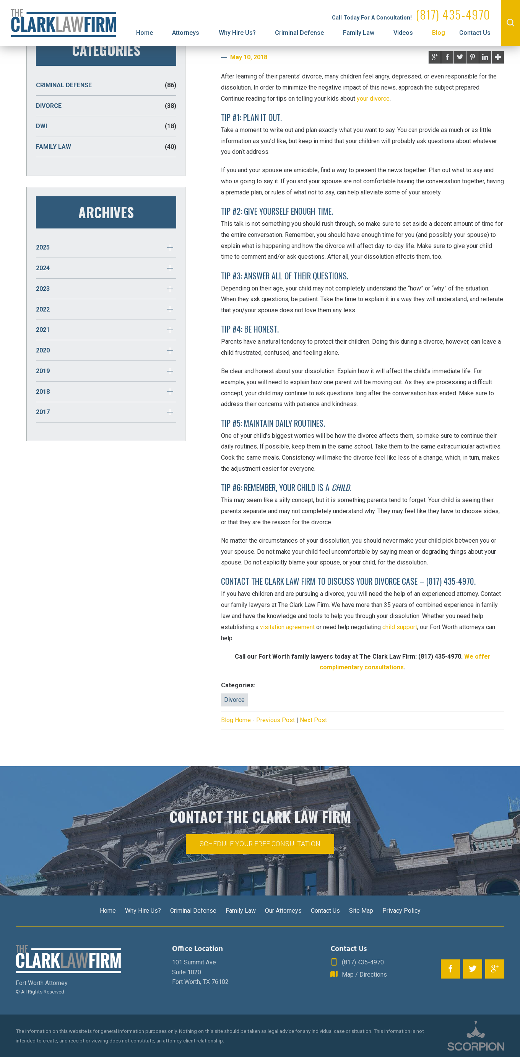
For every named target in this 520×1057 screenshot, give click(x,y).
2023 (43, 288)
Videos (403, 32)
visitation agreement (287, 627)
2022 (43, 309)
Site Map (361, 910)
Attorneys (185, 32)
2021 (43, 329)
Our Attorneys (283, 910)
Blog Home (236, 720)
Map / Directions (358, 975)
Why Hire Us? (237, 32)
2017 (43, 412)
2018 (43, 391)
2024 (43, 268)
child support (399, 627)
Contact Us (475, 32)
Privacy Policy (401, 910)
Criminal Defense (299, 32)
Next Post (313, 720)
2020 (43, 350)
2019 (43, 371)
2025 (43, 247)
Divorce (234, 699)
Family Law (358, 32)
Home (144, 32)
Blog (438, 32)
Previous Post (275, 720)
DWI (106, 126)
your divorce (373, 98)
